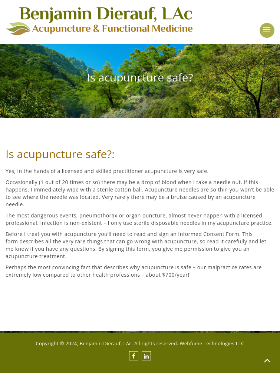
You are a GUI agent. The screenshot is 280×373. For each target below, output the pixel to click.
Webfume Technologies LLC (211, 343)
